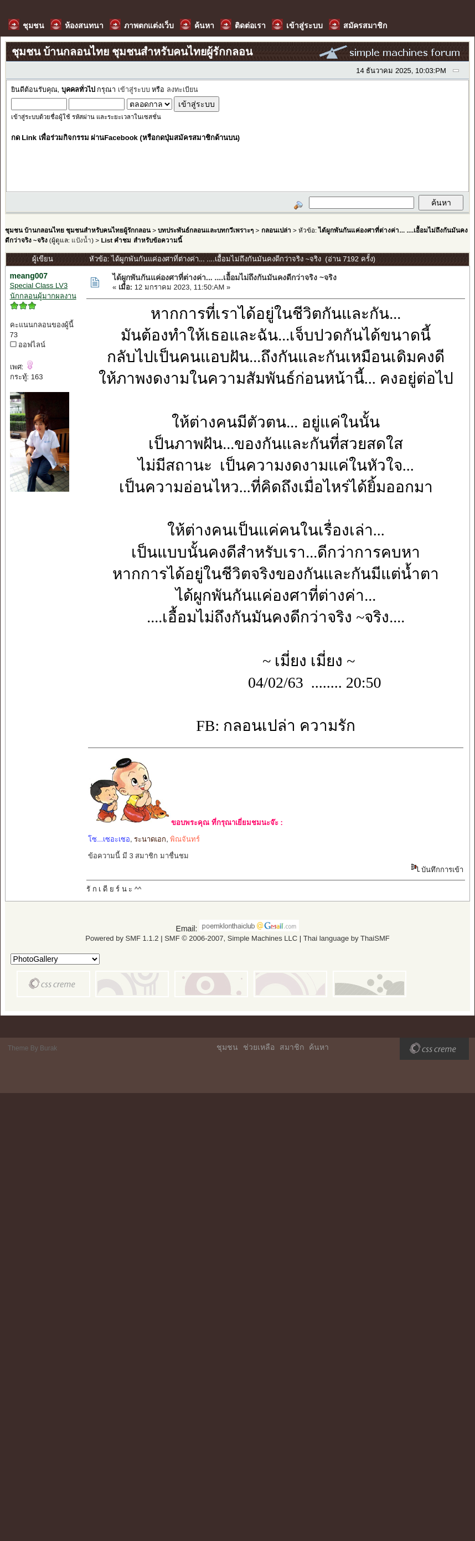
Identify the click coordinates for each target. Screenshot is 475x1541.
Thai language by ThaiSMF (346, 938)
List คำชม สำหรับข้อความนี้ (141, 240)
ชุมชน (227, 1047)
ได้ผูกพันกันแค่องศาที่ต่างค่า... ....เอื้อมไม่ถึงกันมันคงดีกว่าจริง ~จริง (224, 277)
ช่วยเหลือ (259, 1047)
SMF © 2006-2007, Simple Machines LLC (230, 938)
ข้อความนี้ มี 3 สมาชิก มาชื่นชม (138, 856)
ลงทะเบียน (182, 90)
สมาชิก (292, 1047)
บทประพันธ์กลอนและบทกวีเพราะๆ (206, 230)
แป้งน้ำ (81, 240)
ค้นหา (319, 1047)
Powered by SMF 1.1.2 (121, 938)
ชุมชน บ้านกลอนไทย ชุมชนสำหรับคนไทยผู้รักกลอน (78, 230)
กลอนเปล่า (276, 230)
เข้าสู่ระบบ (134, 90)
